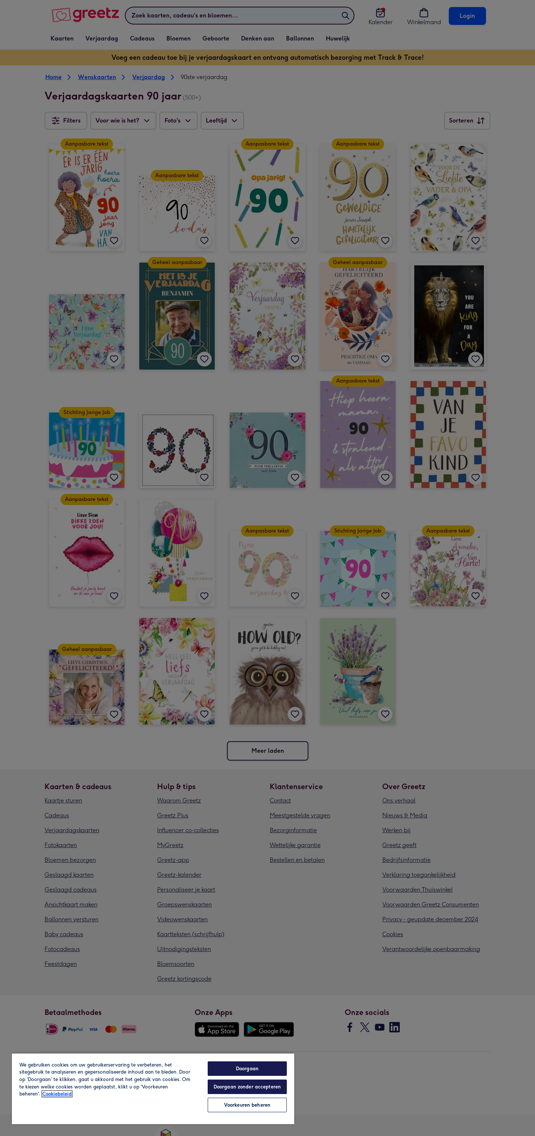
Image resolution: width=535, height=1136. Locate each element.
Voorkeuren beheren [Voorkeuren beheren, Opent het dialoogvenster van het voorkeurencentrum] (247, 1105)
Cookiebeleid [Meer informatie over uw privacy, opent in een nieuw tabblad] (57, 1094)
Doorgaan (247, 1068)
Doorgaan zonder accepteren (247, 1087)
